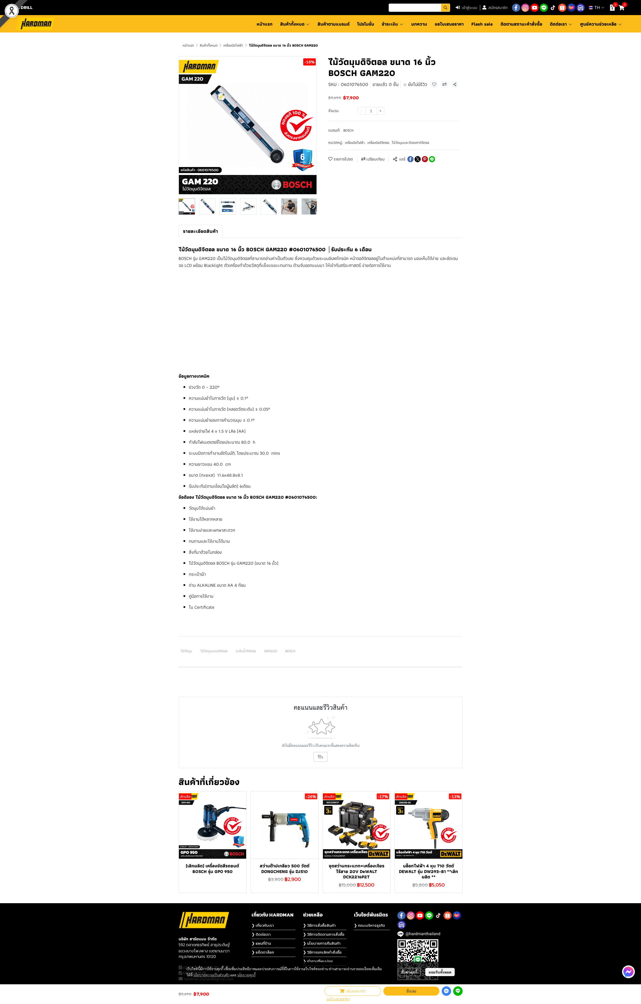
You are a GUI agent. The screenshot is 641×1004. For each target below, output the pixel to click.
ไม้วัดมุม (186, 651)
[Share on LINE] (432, 159)
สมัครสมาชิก (495, 7)
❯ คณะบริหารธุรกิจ (369, 925)
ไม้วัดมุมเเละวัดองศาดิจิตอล (410, 142)
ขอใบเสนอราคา (338, 999)
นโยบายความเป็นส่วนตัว (211, 975)
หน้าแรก (188, 45)
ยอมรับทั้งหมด (440, 972)
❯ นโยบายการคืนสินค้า (322, 943)
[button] (419, 7)
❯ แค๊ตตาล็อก (263, 952)
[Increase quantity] (380, 110)
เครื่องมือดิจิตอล (378, 142)
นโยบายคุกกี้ (246, 975)
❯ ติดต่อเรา (261, 934)
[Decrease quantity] (361, 110)
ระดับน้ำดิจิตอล (246, 651)
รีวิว (320, 757)
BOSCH (348, 130)
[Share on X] (418, 159)
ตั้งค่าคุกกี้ (409, 972)
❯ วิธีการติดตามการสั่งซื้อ (323, 934)
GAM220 (270, 651)
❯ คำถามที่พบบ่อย (318, 961)
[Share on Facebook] (410, 159)
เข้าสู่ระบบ (466, 7)
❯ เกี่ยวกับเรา (263, 925)
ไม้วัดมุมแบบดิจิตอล (213, 651)
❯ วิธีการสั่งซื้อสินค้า (319, 925)
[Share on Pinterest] (425, 159)
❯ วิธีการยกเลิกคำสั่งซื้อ (322, 952)
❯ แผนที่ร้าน (261, 943)
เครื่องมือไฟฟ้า (233, 45)
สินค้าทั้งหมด (209, 45)
